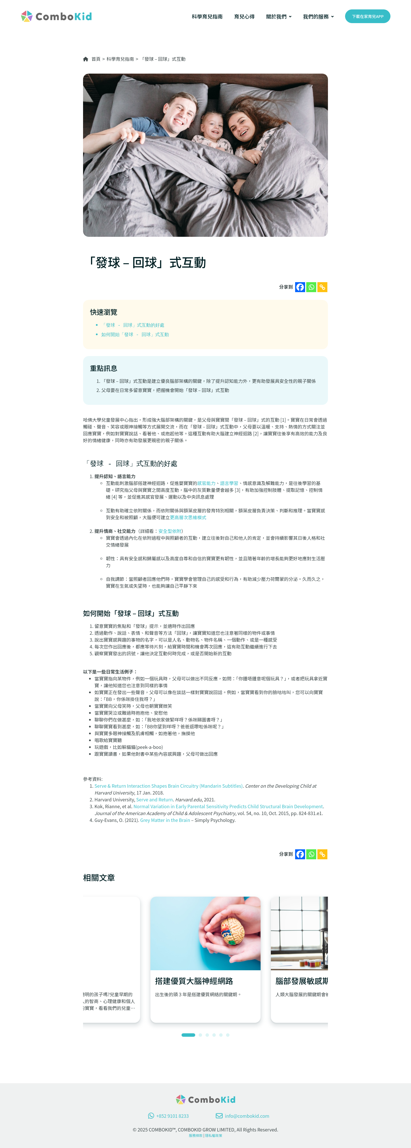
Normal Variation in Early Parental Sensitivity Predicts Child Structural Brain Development (228, 806)
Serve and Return (154, 799)
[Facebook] (300, 287)
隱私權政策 (213, 1135)
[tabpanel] (205, 960)
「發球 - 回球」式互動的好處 (132, 325)
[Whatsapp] (311, 287)
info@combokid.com (242, 1115)
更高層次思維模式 (188, 517)
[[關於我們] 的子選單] (290, 16)
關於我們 (276, 16)
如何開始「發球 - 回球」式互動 (135, 334)
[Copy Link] (322, 287)
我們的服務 (316, 16)
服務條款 (196, 1135)
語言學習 (229, 483)
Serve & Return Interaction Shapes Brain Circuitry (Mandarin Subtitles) (168, 785)
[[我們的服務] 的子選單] (332, 16)
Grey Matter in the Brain (165, 819)
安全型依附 (169, 530)
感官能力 (206, 483)
